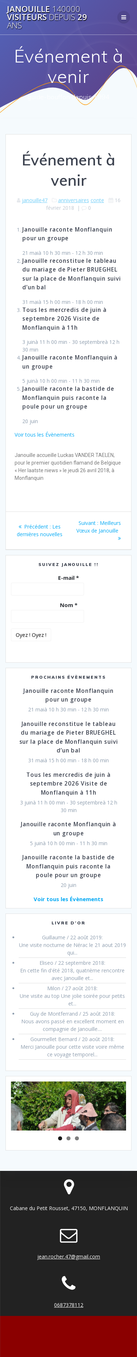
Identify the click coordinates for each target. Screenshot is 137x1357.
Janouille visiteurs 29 (47, 17)
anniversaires (73, 200)
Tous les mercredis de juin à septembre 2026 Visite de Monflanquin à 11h (64, 319)
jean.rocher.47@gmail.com (68, 1256)
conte (97, 200)
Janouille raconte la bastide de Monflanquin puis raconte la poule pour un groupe (68, 397)
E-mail (68, 577)
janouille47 (34, 200)
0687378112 (68, 1304)
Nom (68, 605)
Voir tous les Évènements (45, 434)
